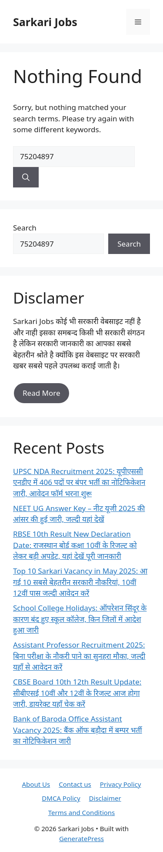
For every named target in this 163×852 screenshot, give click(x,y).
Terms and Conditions (81, 812)
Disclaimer (105, 798)
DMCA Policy (61, 798)
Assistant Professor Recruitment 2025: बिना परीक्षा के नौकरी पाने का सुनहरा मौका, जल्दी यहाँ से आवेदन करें (79, 656)
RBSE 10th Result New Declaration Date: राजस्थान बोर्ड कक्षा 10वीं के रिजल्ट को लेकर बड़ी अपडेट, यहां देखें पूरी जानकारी (75, 545)
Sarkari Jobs (45, 21)
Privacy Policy (120, 784)
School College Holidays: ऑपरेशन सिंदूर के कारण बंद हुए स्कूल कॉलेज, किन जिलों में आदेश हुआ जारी (79, 619)
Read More (41, 393)
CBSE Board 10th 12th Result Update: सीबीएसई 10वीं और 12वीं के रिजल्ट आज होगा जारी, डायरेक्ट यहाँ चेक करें (77, 693)
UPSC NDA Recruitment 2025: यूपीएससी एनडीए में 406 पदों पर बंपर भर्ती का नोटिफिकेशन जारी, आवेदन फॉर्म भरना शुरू (79, 482)
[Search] (26, 177)
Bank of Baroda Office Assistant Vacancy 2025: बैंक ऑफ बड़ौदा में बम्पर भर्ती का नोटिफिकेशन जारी (77, 730)
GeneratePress (81, 838)
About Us (36, 784)
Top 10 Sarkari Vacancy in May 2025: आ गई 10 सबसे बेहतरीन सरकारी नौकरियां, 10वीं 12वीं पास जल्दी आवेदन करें (80, 582)
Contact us (75, 784)
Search (25, 228)
